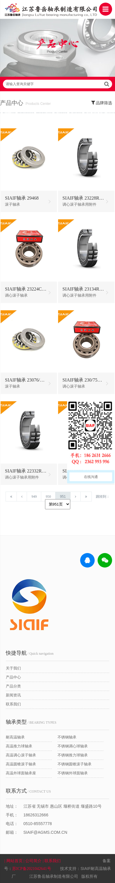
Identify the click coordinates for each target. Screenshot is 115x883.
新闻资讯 (13, 695)
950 (48, 497)
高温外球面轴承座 (21, 773)
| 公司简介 (33, 861)
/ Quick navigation (29, 653)
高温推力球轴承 (19, 746)
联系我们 (13, 704)
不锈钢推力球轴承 (73, 755)
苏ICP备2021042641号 (31, 868)
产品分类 (13, 686)
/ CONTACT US (28, 791)
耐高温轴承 (15, 737)
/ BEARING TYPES (31, 722)
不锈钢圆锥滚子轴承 (74, 764)
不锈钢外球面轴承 (73, 773)
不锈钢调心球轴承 (73, 746)
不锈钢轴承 (67, 737)
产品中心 (13, 677)
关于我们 (13, 668)
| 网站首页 (14, 861)
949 (34, 497)
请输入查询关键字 (57, 84)
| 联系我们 (52, 861)
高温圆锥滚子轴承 (21, 764)
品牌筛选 (101, 102)
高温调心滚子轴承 (21, 755)
